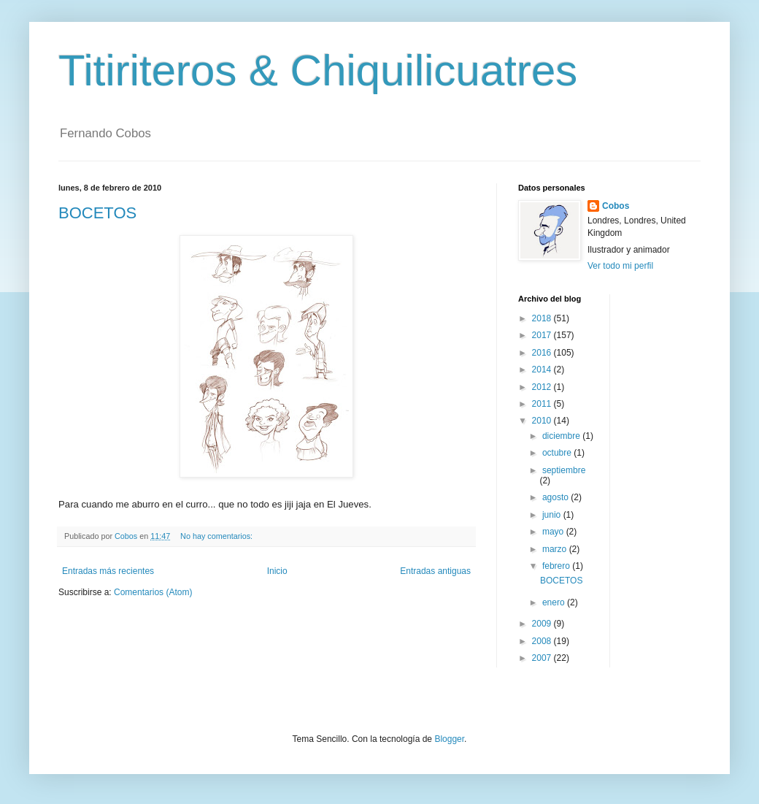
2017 (543, 335)
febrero (557, 566)
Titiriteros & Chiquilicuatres (317, 70)
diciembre (562, 436)
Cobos (615, 206)
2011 (543, 404)
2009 (543, 624)
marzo (555, 549)
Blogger (449, 739)
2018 (543, 318)
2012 (543, 387)
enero (554, 602)
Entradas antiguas (435, 571)
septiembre (563, 470)
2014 (543, 369)
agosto (556, 497)
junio (552, 515)
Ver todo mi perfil (620, 266)
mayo (554, 532)
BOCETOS (97, 213)
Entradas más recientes (108, 571)
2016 (543, 353)
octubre (558, 453)
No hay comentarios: (217, 536)
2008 (543, 641)
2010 (543, 421)
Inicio (277, 571)
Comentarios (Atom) (153, 592)
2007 (543, 658)
